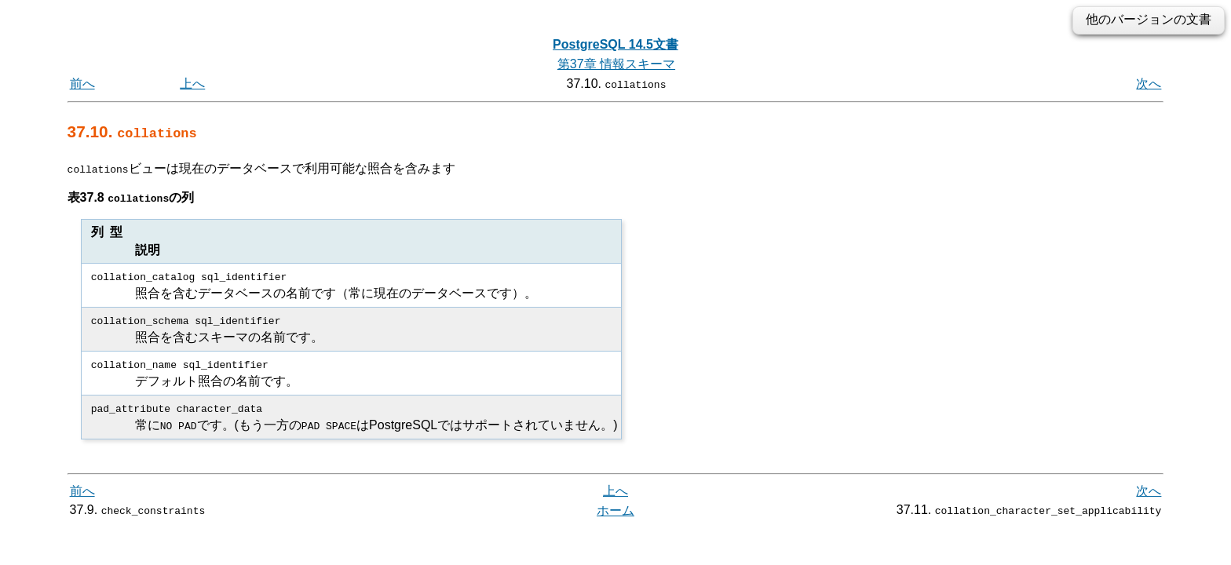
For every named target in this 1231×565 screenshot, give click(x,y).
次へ (1148, 83)
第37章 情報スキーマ (616, 64)
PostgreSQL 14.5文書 (615, 44)
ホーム (615, 509)
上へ (192, 83)
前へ (82, 83)
